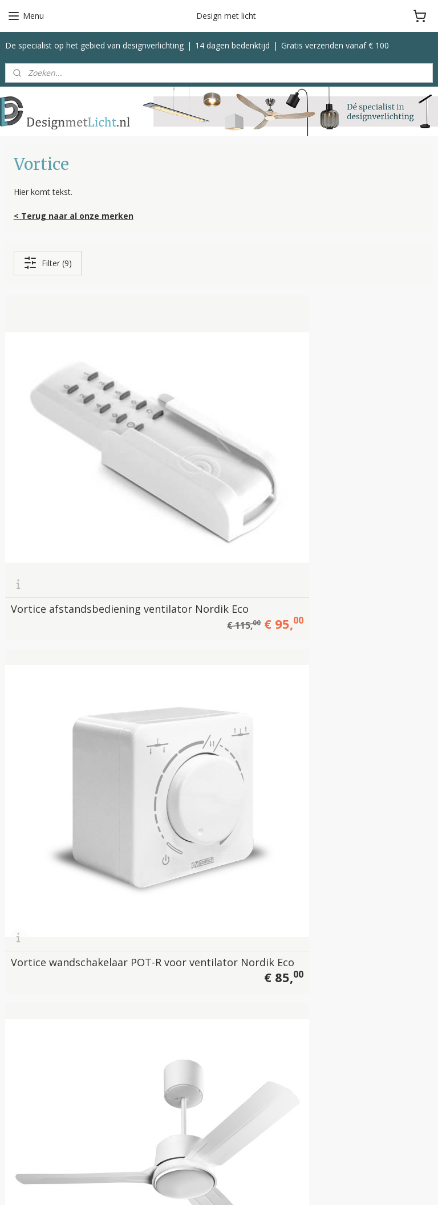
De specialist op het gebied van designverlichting (94, 45)
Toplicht (20, 1099)
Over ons (314, 909)
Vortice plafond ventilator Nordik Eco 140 (63, 616)
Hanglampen (174, 909)
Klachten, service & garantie (348, 947)
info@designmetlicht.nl (70, 936)
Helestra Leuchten (38, 1074)
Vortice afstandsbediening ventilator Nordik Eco (63, 430)
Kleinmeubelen (178, 999)
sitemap (260, 1184)
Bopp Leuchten (33, 1048)
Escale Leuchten (35, 1061)
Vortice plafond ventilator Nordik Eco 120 (355, 430)
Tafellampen (174, 960)
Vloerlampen (174, 922)
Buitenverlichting (181, 973)
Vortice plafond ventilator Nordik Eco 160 (209, 616)
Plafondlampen (179, 935)
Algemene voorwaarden (342, 973)
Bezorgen (315, 935)
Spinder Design (32, 1124)
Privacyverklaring (328, 985)
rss (284, 1184)
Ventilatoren (173, 985)
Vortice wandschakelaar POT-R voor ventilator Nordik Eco (215, 430)
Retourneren (320, 960)
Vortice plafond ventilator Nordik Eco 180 (355, 616)
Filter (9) (47, 263)
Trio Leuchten (30, 1112)
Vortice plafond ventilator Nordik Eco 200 (63, 802)
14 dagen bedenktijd (232, 45)
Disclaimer (316, 999)
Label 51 (20, 1086)
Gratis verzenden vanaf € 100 (335, 45)
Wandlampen (175, 947)
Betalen (311, 922)
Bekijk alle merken (43, 1138)
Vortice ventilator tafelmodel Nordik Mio (358, 807)
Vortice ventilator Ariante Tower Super (208, 807)
